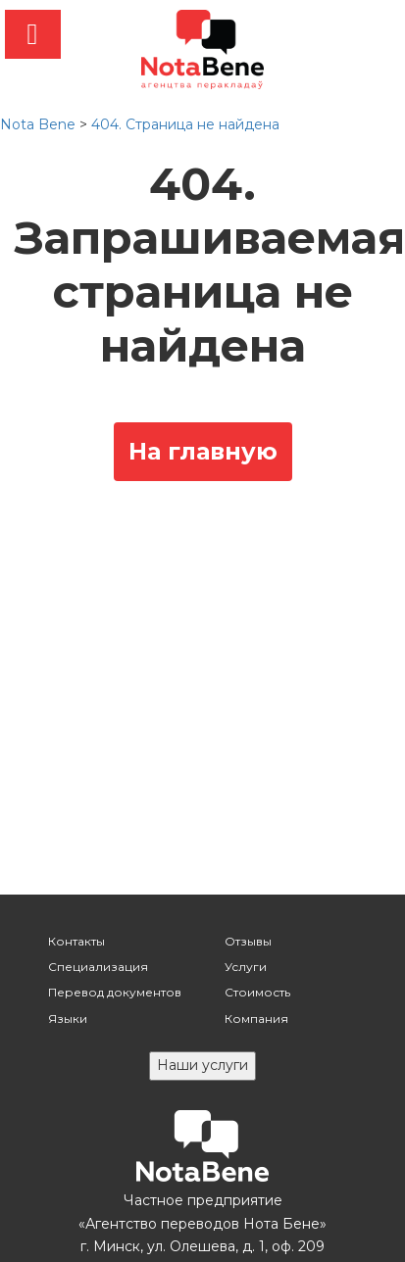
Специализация (98, 966)
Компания (256, 1018)
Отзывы (248, 941)
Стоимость (257, 992)
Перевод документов (114, 992)
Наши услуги (202, 1065)
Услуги (246, 966)
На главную (203, 451)
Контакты (76, 941)
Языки (67, 1018)
